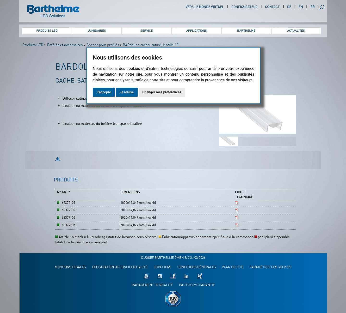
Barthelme (246, 30)
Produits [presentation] (66, 180)
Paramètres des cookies (270, 267)
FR (312, 7)
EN (301, 7)
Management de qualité (152, 285)
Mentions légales (70, 267)
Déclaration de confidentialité (119, 267)
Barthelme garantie (197, 285)
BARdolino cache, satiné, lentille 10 (151, 45)
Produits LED (47, 30)
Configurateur (244, 7)
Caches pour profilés (102, 45)
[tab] (66, 182)
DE (289, 7)
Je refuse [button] (127, 92)
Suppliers (162, 267)
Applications (196, 30)
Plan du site (232, 267)
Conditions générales (196, 267)
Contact (272, 7)
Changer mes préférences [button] (161, 92)
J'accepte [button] (104, 92)
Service (146, 30)
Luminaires (97, 30)
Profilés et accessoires (65, 45)
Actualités (296, 30)
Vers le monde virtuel (205, 7)
